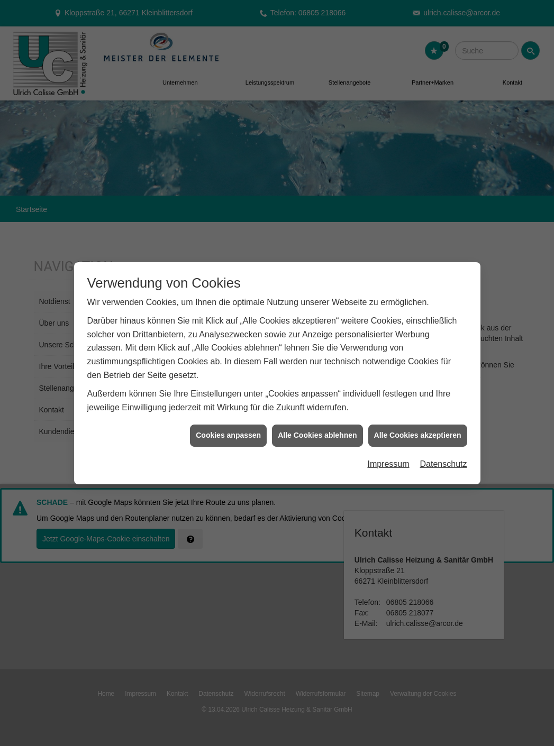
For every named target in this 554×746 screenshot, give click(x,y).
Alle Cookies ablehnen (317, 430)
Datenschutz (443, 459)
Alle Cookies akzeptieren (417, 430)
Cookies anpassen (228, 430)
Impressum (388, 459)
